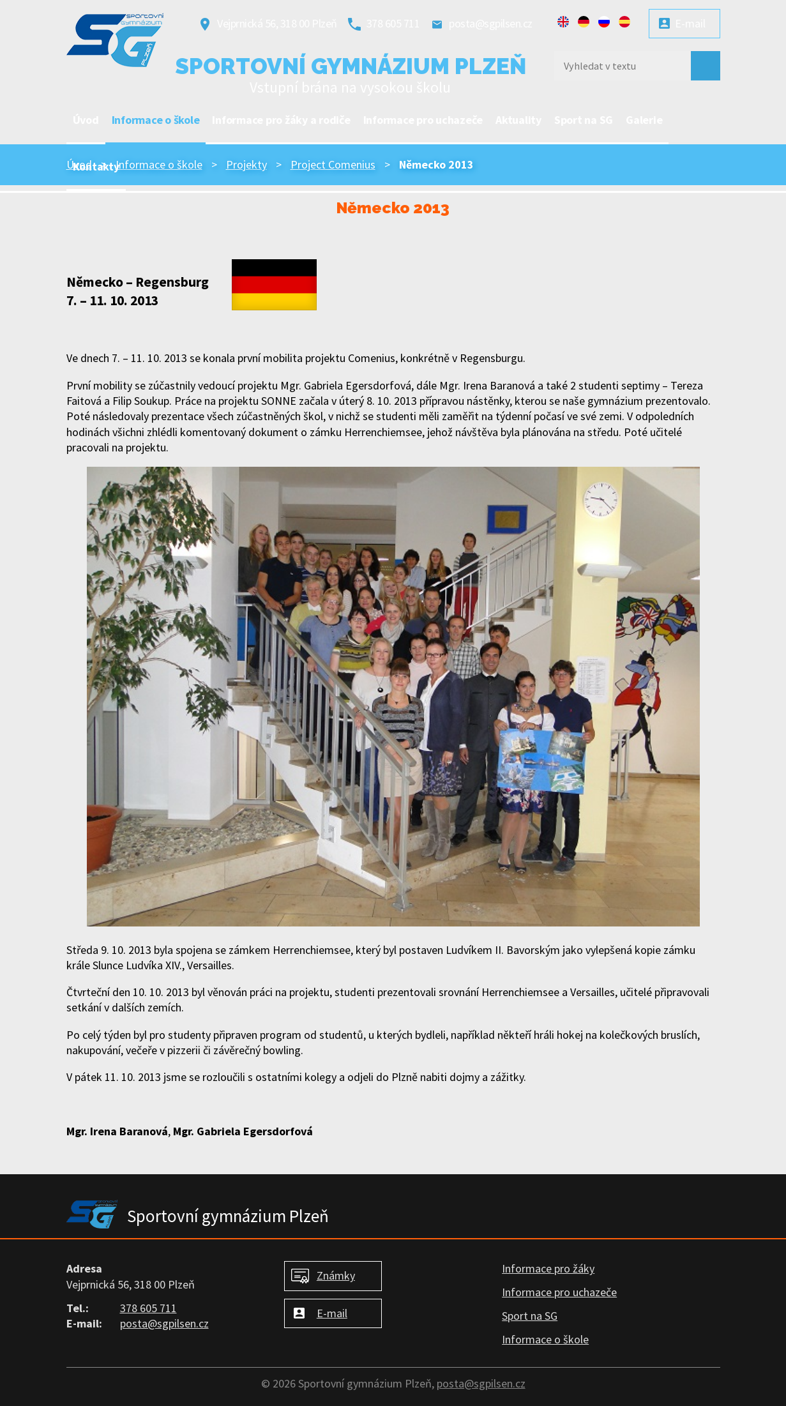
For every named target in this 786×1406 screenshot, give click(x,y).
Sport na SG (583, 119)
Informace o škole (156, 119)
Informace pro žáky (548, 1268)
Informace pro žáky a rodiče (281, 119)
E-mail (690, 23)
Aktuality (518, 119)
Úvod (86, 119)
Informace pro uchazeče (423, 119)
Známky (336, 1275)
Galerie (644, 119)
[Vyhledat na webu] (618, 65)
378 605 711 (393, 23)
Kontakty (96, 166)
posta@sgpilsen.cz (491, 23)
